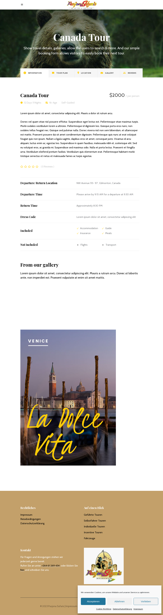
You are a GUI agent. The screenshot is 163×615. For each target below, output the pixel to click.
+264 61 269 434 (51, 565)
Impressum (138, 609)
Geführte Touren (93, 514)
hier (22, 569)
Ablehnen (119, 601)
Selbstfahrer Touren (95, 520)
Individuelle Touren (94, 526)
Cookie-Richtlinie (103, 609)
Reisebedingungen (30, 519)
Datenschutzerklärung (122, 609)
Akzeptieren (93, 601)
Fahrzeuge (89, 538)
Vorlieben (146, 601)
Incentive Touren (93, 532)
